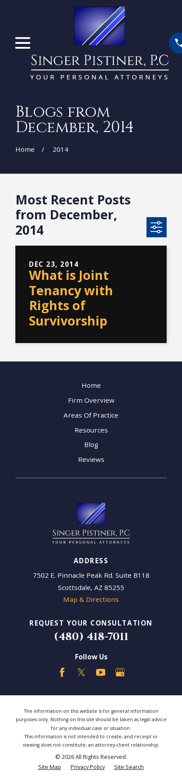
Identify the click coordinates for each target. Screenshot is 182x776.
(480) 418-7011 (91, 636)
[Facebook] (62, 672)
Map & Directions (91, 599)
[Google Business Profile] (120, 672)
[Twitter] (81, 672)
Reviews (91, 459)
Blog (91, 444)
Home (91, 385)
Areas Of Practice (91, 415)
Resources (91, 430)
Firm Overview (91, 400)
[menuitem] (49, 767)
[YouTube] (100, 672)
